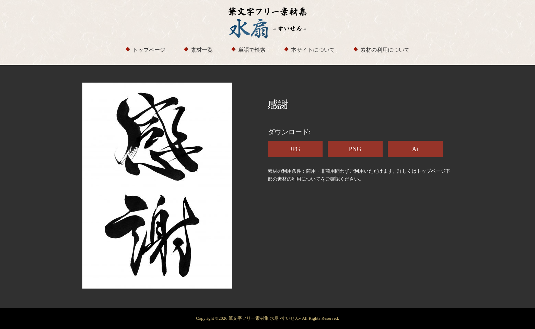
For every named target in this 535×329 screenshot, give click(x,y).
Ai (415, 149)
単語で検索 (252, 50)
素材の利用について (385, 50)
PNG (355, 149)
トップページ (148, 50)
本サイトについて (313, 50)
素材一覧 (202, 50)
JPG (295, 149)
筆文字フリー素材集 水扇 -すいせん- (265, 318)
